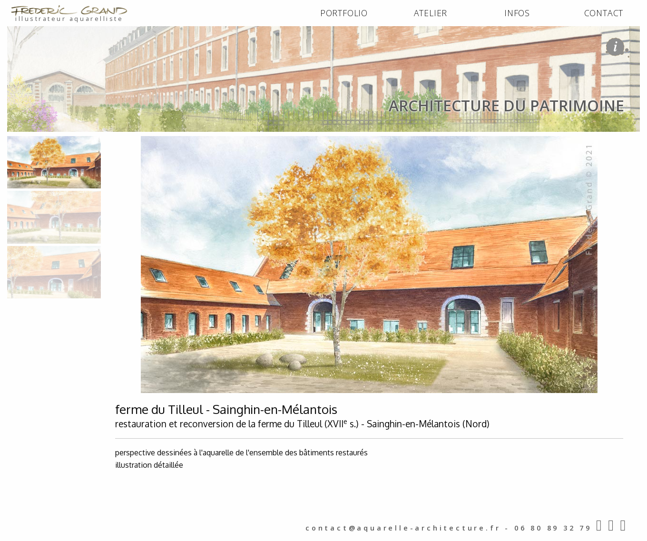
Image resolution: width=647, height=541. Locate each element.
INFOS (517, 13)
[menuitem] (344, 13)
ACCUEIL (24, 141)
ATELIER (431, 13)
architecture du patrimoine (134, 141)
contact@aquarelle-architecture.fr (402, 527)
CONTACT (604, 13)
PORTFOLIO (344, 13)
